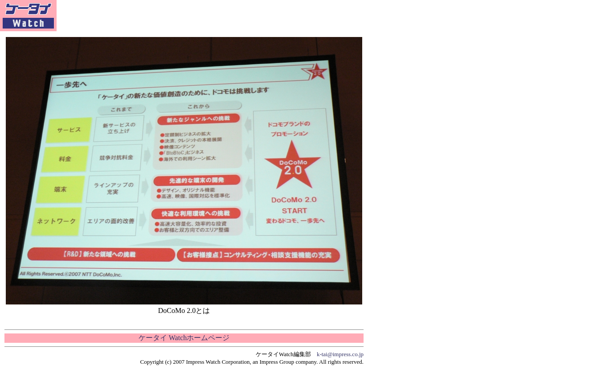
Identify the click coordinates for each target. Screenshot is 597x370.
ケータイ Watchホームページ (184, 337)
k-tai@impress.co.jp (340, 354)
